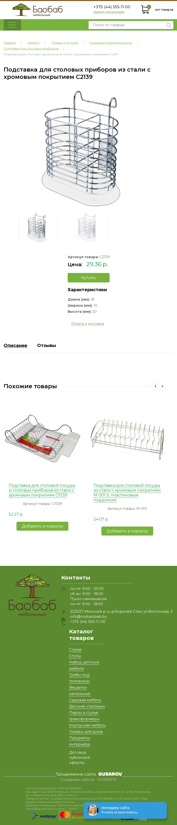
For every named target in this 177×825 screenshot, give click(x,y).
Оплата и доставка (87, 324)
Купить (88, 277)
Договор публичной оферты (79, 757)
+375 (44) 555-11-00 (111, 7)
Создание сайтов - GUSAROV (88, 779)
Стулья (75, 649)
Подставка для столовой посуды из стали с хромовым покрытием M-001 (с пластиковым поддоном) (127, 492)
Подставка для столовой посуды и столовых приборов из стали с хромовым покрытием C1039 (42, 490)
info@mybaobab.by (88, 616)
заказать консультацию (109, 12)
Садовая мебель (85, 700)
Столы (75, 655)
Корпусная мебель (87, 725)
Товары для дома (86, 731)
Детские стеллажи (87, 706)
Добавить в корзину (42, 526)
